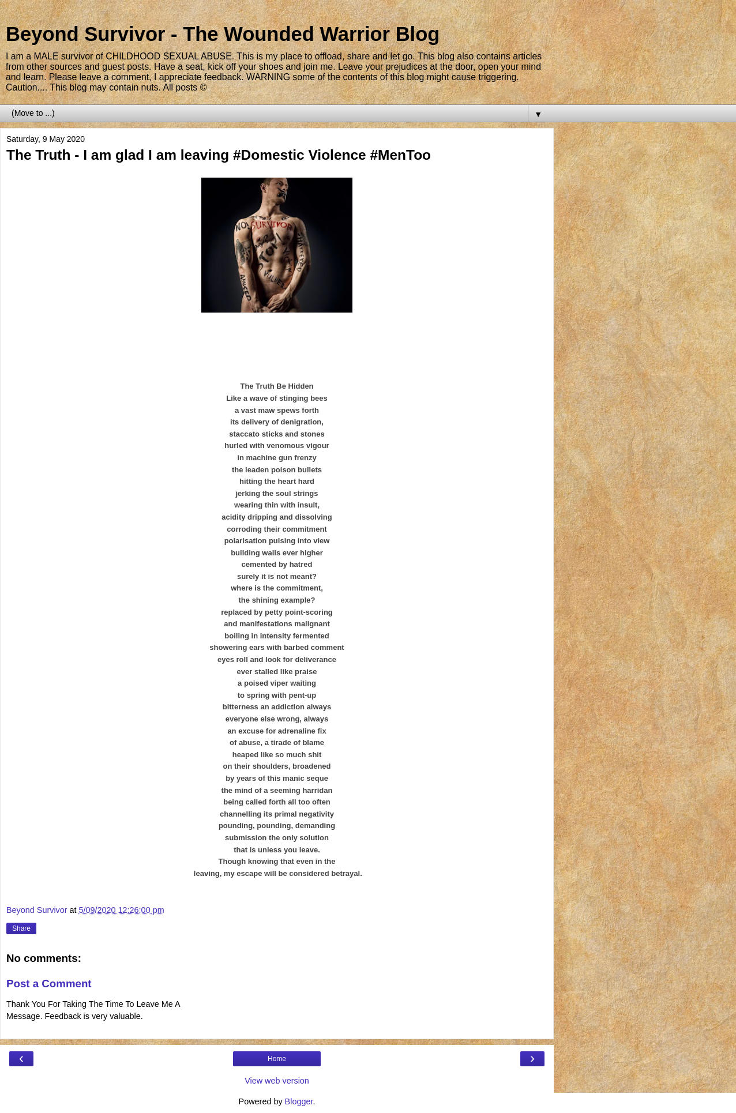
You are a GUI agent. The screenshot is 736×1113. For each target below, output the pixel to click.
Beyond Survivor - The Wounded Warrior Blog (223, 34)
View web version (277, 1080)
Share (21, 928)
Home (277, 1059)
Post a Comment (49, 983)
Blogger (299, 1101)
